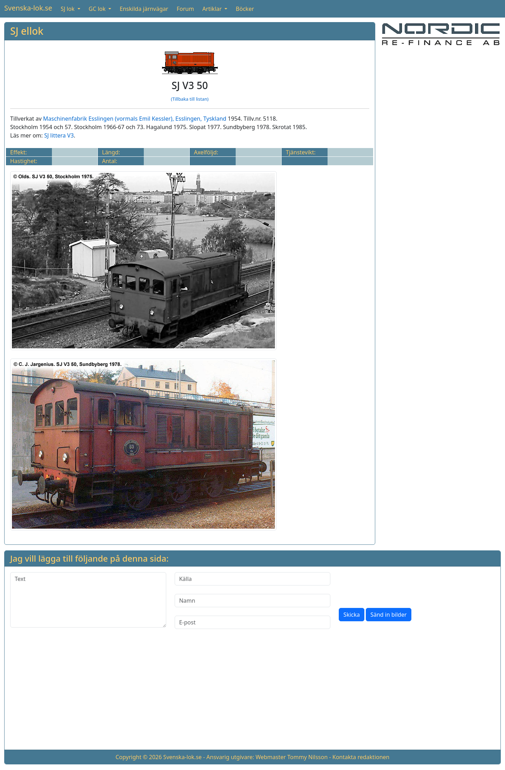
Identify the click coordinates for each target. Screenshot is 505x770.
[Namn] (253, 600)
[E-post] (253, 622)
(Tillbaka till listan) (189, 99)
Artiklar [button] (212, 9)
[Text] (88, 600)
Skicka (351, 614)
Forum (185, 9)
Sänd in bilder (388, 614)
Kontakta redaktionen (361, 757)
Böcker (245, 9)
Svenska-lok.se (28, 8)
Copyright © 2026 (138, 757)
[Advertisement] (441, 101)
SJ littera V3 (59, 135)
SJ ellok (26, 31)
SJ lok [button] (68, 9)
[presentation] (392, 586)
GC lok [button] (98, 9)
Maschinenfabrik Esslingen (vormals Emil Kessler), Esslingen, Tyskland (135, 118)
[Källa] (253, 578)
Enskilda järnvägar (144, 9)
